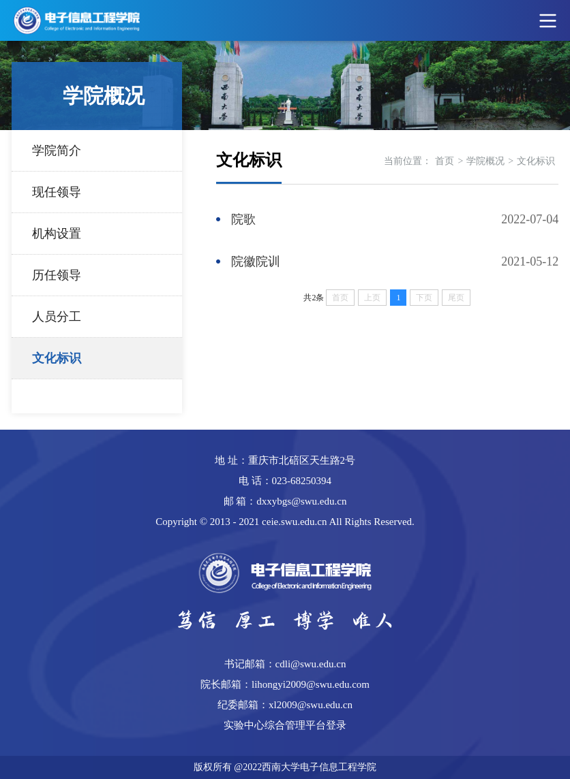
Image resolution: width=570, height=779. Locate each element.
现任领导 (56, 192)
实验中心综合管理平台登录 (285, 725)
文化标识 (56, 358)
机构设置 (56, 233)
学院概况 (485, 161)
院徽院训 (255, 261)
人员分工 (56, 316)
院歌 (243, 219)
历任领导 (56, 275)
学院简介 (56, 150)
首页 (444, 161)
